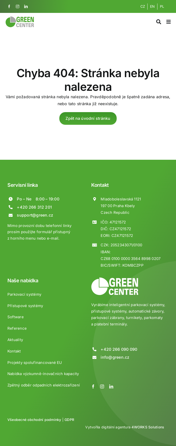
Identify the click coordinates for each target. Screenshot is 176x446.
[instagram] (17, 6)
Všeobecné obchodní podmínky (34, 419)
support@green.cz (35, 215)
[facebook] (9, 6)
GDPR (69, 419)
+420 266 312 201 (34, 207)
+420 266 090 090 (119, 349)
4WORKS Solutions (148, 427)
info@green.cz (115, 357)
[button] (10, 436)
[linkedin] (26, 6)
